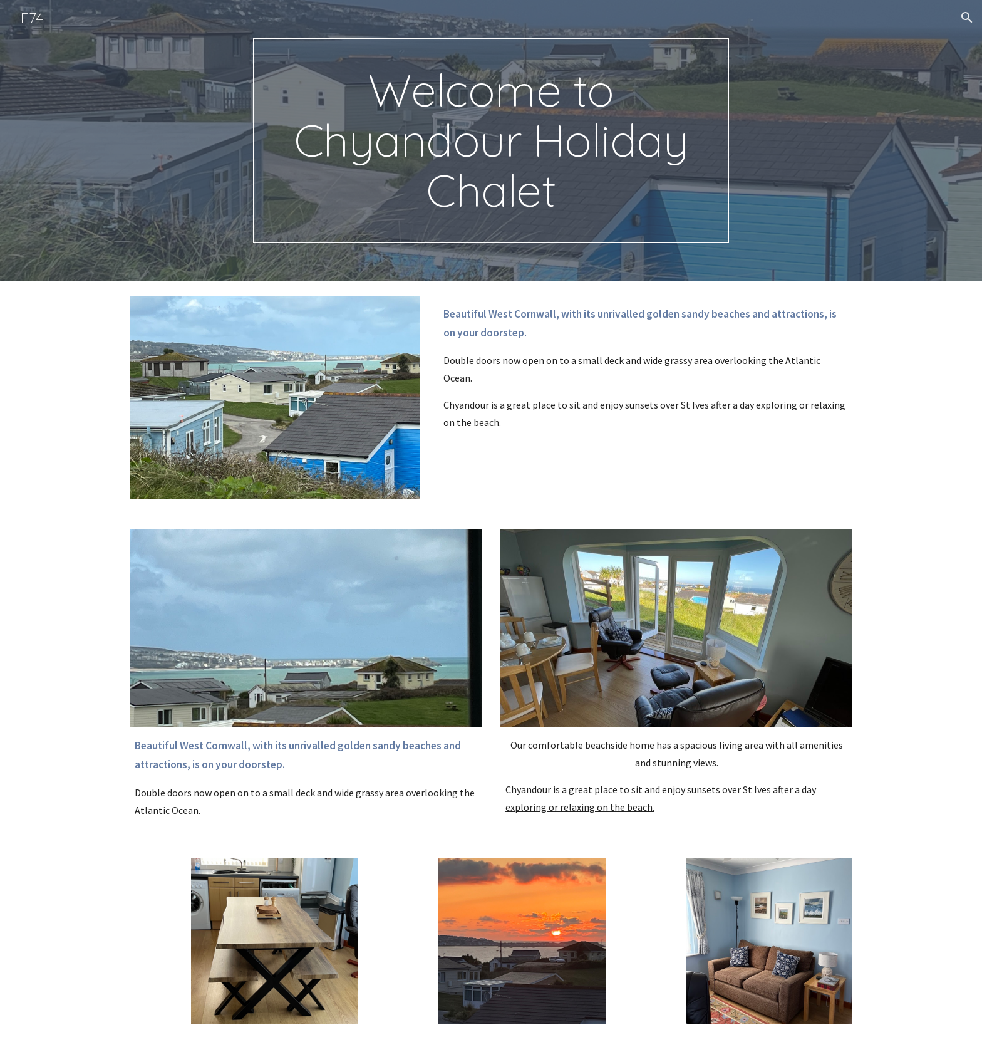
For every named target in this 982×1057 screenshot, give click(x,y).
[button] (967, 18)
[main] (491, 140)
